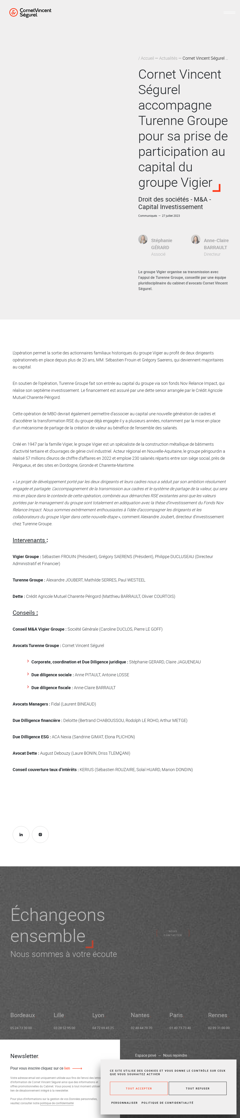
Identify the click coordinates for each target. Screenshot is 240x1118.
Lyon (98, 1018)
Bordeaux (22, 1018)
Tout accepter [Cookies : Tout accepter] (139, 1088)
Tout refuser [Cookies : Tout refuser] (198, 1088)
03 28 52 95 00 (64, 1030)
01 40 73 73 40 (180, 1030)
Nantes (140, 1018)
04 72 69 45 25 (103, 1030)
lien (66, 1068)
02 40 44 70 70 (141, 1030)
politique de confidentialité (57, 1103)
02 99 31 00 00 (219, 1030)
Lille (59, 1018)
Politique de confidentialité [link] (168, 1102)
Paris (176, 1018)
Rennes (217, 1018)
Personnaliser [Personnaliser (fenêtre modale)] (124, 1102)
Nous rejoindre (175, 1055)
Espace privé (145, 1055)
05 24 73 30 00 (21, 1030)
